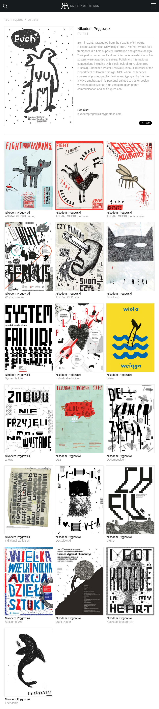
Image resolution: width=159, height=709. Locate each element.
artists (33, 19)
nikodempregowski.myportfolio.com (99, 114)
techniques (15, 19)
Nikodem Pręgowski (17, 212)
